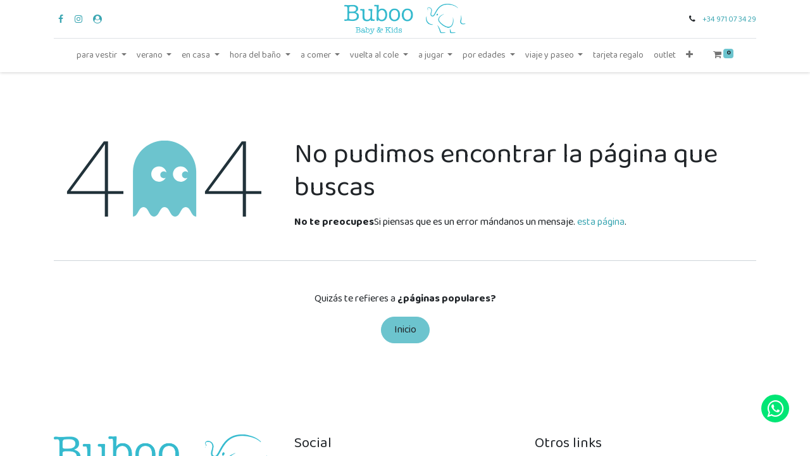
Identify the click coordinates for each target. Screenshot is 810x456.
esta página (601, 222)
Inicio (405, 330)
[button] (689, 55)
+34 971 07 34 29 (729, 19)
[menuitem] (618, 55)
